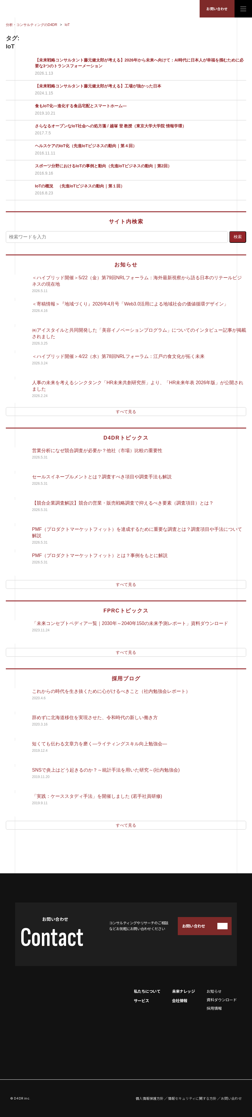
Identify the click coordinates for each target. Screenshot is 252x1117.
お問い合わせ (217, 8)
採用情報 (214, 1008)
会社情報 (179, 1000)
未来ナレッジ (183, 991)
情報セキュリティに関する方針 (192, 1098)
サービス (141, 1000)
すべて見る (126, 411)
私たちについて (147, 991)
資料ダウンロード (222, 999)
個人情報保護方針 (150, 1098)
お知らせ (214, 991)
